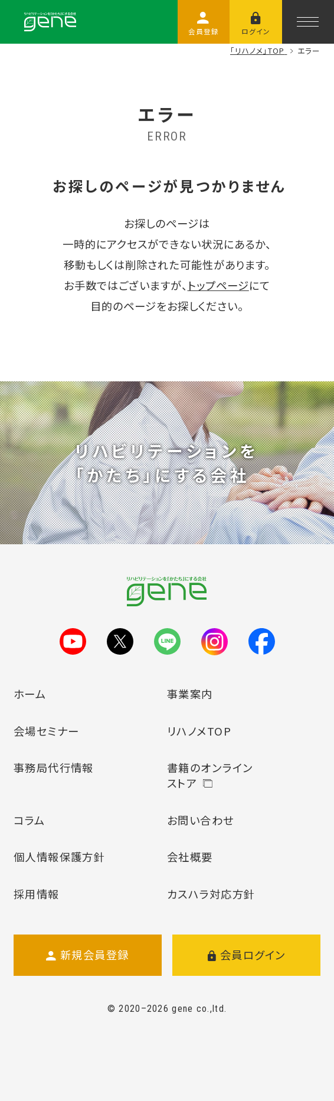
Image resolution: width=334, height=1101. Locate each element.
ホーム (30, 693)
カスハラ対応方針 (211, 893)
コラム (29, 820)
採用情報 (37, 893)
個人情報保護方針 (60, 856)
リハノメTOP (199, 731)
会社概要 (190, 856)
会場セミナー (47, 731)
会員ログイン (247, 955)
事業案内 (190, 693)
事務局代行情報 (54, 767)
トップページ (218, 285)
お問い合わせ (200, 820)
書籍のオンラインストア (210, 775)
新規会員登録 (87, 955)
